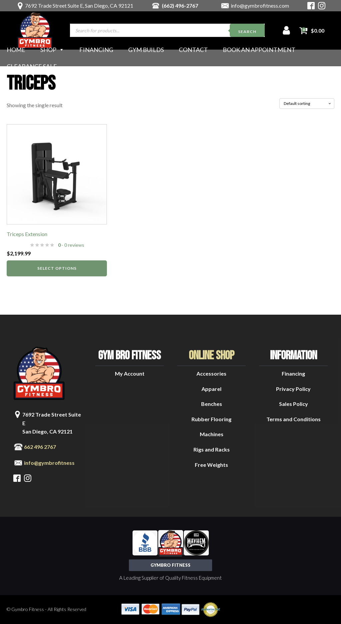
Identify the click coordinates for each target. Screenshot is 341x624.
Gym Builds (146, 49)
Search (247, 31)
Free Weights (211, 465)
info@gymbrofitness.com (260, 5)
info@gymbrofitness (49, 463)
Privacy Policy (293, 389)
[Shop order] (306, 103)
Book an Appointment (259, 49)
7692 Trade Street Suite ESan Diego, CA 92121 (51, 423)
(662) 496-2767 (180, 5)
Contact (193, 49)
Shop (52, 49)
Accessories (211, 373)
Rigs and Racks (211, 449)
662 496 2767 (40, 447)
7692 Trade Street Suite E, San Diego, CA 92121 (79, 5)
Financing (96, 49)
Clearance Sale (32, 66)
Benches (211, 404)
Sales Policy (293, 404)
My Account (130, 373)
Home (16, 49)
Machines (211, 434)
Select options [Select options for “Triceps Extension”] (57, 268)
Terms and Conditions (293, 419)
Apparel (211, 389)
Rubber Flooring (211, 419)
